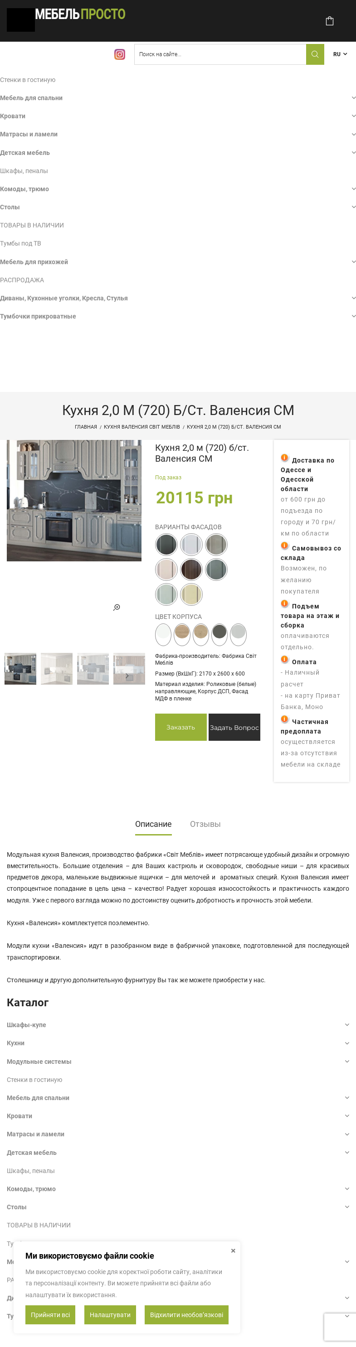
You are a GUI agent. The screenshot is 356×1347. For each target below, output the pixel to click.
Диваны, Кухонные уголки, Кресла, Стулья (64, 298)
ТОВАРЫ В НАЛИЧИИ (32, 225)
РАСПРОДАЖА (22, 280)
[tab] (153, 826)
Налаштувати (110, 1314)
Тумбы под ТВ (20, 243)
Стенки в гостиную (27, 79)
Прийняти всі (50, 1314)
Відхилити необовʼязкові (186, 1314)
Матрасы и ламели (29, 134)
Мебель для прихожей (34, 262)
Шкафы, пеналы (24, 170)
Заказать (180, 727)
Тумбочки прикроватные (38, 316)
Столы (10, 207)
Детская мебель (25, 152)
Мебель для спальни (31, 97)
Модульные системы (39, 1061)
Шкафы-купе (26, 1024)
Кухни (15, 1043)
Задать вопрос (234, 728)
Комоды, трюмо (24, 189)
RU (337, 54)
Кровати (12, 116)
